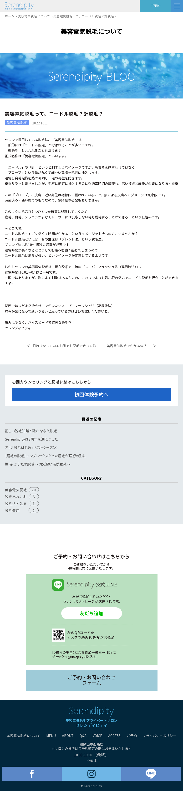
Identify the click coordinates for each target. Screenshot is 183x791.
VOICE (97, 735)
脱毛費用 (12, 510)
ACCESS (114, 735)
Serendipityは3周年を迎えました (31, 439)
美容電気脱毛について (34, 16)
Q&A (83, 735)
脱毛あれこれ (16, 496)
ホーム (10, 16)
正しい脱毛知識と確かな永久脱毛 (31, 430)
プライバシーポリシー (159, 735)
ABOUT (68, 735)
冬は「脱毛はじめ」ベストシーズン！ (31, 447)
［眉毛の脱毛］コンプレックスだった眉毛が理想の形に (45, 455)
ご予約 (155, 5)
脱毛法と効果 (16, 503)
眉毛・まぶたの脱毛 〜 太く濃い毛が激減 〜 (38, 464)
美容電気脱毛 (16, 489)
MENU (51, 735)
